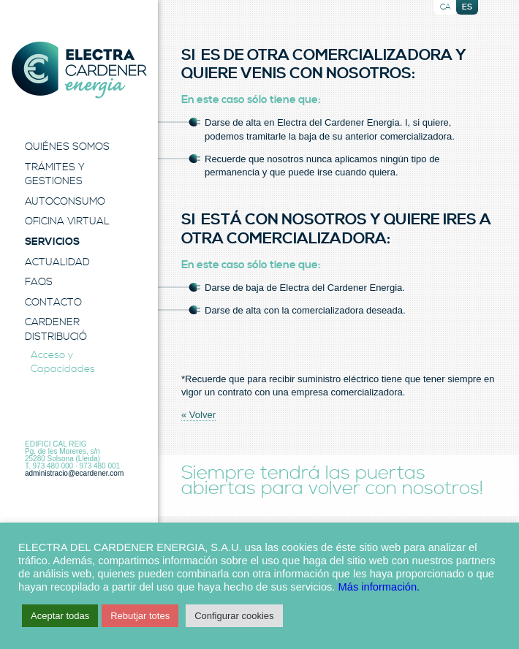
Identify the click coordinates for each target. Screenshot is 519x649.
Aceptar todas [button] (60, 615)
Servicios (52, 241)
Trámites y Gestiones (55, 175)
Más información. (379, 587)
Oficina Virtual (67, 221)
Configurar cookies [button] (233, 615)
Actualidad (57, 262)
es (467, 7)
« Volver (198, 414)
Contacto (53, 302)
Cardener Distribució (56, 330)
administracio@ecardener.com (74, 473)
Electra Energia (79, 70)
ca (445, 7)
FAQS (39, 282)
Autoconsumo (65, 201)
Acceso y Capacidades (63, 362)
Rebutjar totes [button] (140, 615)
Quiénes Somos (67, 146)
